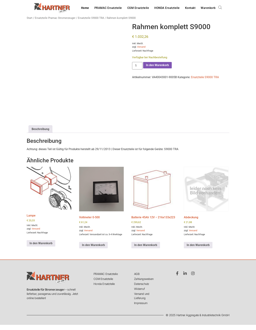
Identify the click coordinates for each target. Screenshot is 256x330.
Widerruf (139, 289)
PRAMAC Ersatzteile (108, 8)
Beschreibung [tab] (40, 129)
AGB (136, 274)
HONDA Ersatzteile (167, 8)
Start (29, 18)
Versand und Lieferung (141, 296)
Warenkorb (208, 8)
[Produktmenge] (137, 65)
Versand (141, 46)
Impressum (140, 303)
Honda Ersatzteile (104, 284)
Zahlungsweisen (143, 279)
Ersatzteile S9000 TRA (91, 18)
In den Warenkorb (157, 65)
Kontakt (190, 8)
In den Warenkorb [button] (41, 243)
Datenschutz (141, 284)
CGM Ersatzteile (138, 8)
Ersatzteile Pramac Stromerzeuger (55, 18)
